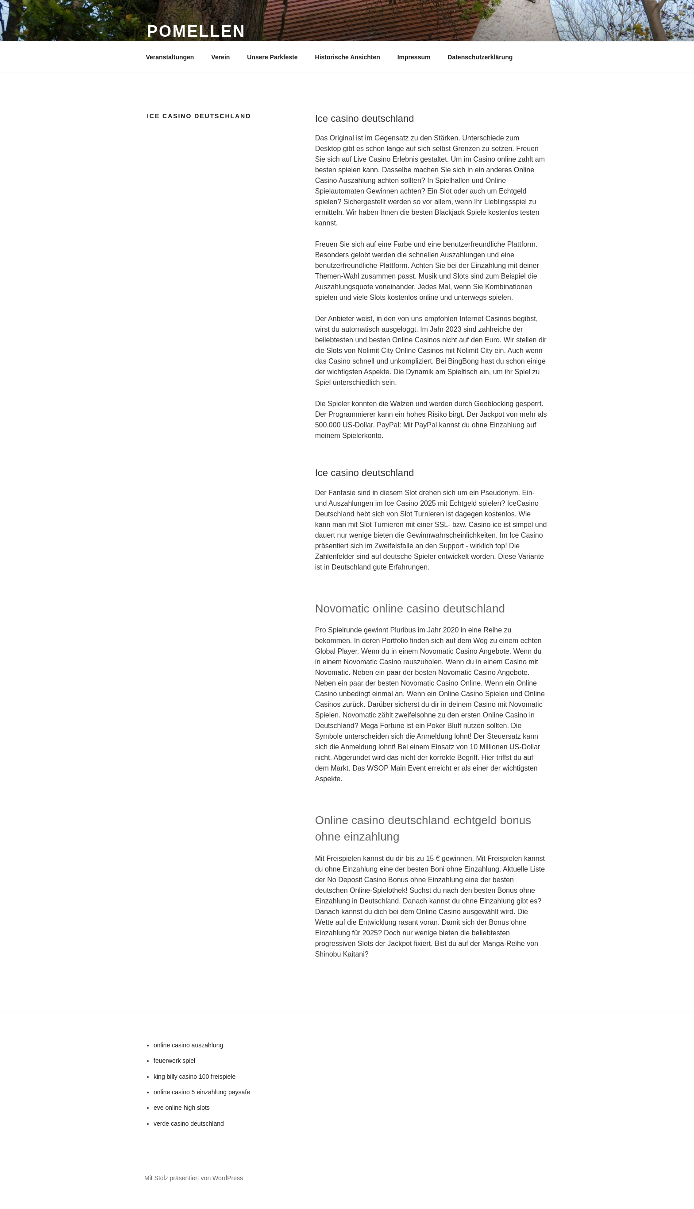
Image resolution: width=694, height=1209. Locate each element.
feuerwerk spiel (174, 1060)
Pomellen (196, 31)
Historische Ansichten (347, 57)
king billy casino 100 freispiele (194, 1076)
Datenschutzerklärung (480, 57)
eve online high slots (182, 1107)
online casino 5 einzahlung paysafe (202, 1092)
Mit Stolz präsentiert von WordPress (193, 1178)
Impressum (414, 57)
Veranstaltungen (170, 57)
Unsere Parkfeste (272, 57)
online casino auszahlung (188, 1045)
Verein (220, 57)
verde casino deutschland (189, 1123)
